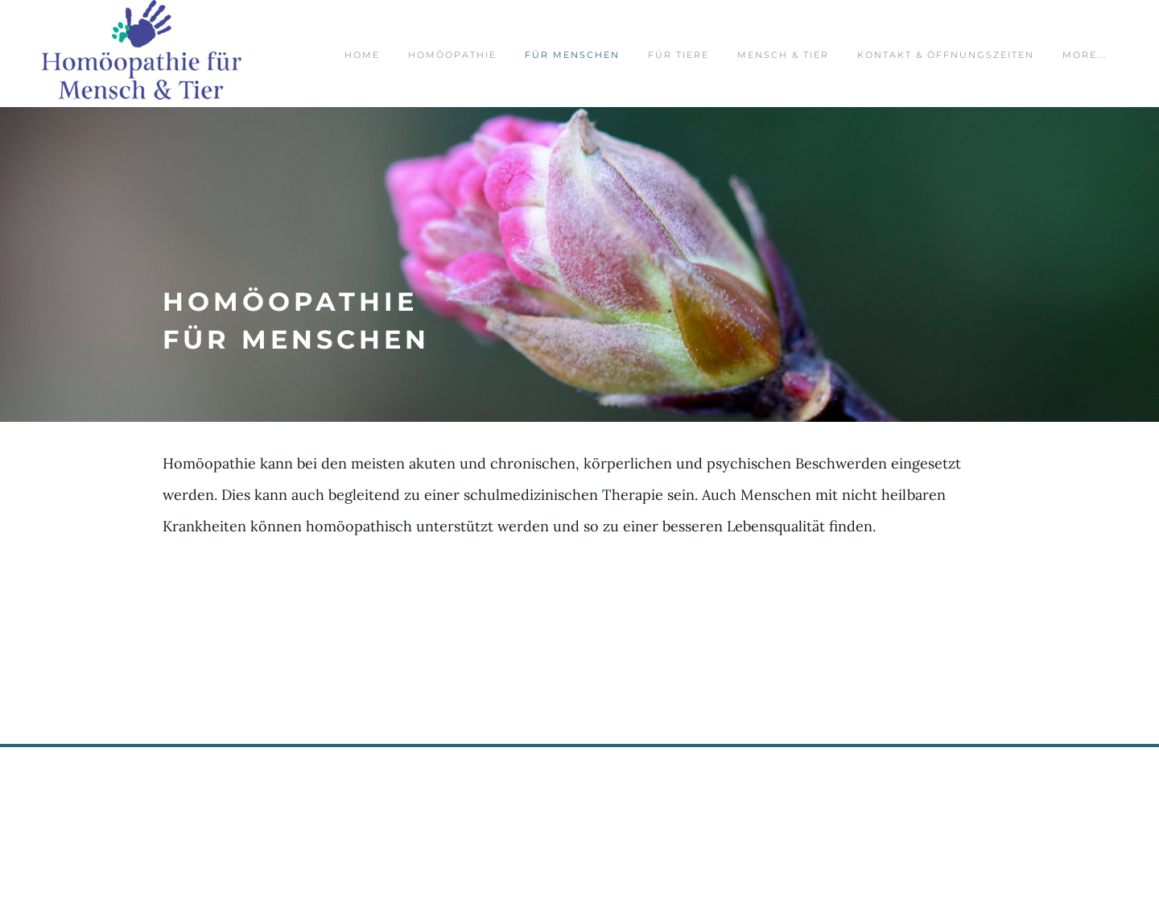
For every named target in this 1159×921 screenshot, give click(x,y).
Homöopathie (452, 54)
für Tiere (678, 54)
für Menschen (572, 54)
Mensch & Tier (783, 54)
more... (1084, 54)
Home (362, 54)
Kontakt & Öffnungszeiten (945, 54)
